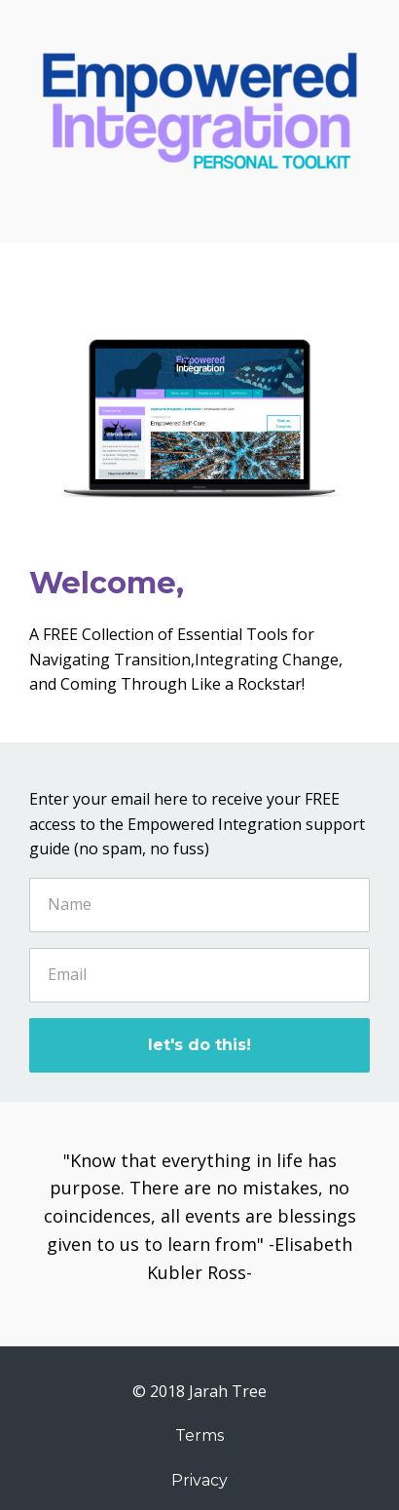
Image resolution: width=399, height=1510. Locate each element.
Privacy (199, 1480)
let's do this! (199, 1045)
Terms (199, 1435)
